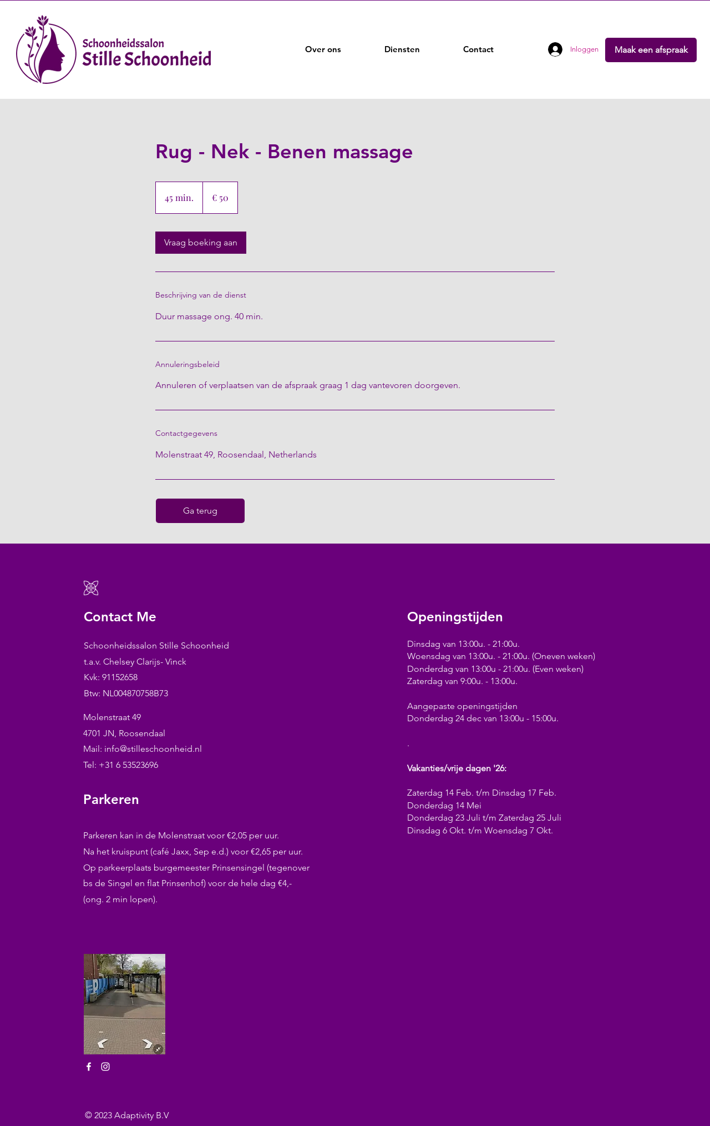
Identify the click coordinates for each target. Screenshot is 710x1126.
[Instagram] (105, 1066)
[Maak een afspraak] (651, 50)
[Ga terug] (200, 511)
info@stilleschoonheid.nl (153, 748)
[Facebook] (88, 1066)
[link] (200, 243)
